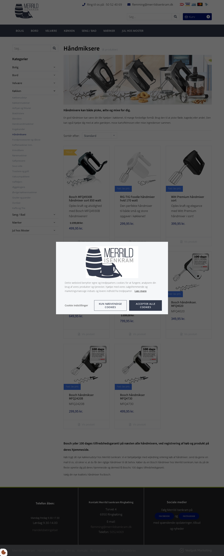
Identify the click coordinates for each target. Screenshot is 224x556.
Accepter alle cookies (145, 305)
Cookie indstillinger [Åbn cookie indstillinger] (76, 305)
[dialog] (112, 278)
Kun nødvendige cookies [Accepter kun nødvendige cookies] (110, 305)
